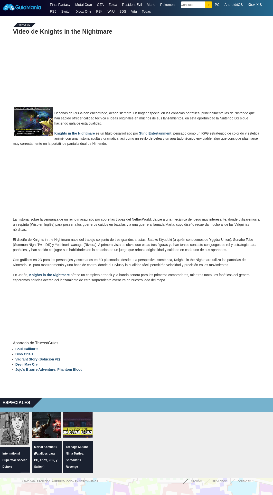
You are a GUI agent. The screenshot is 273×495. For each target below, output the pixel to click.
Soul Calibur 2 (26, 349)
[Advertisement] (136, 70)
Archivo (196, 481)
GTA (100, 5)
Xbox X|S (255, 5)
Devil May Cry (26, 364)
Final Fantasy (60, 5)
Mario (151, 5)
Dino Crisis (24, 354)
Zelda (113, 5)
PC (217, 5)
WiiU (111, 11)
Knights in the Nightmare (74, 133)
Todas (146, 11)
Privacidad (219, 481)
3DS (123, 11)
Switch (66, 11)
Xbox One (83, 11)
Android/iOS (233, 5)
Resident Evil (132, 5)
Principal (24, 25)
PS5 (53, 11)
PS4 (99, 11)
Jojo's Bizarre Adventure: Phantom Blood (49, 369)
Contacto (244, 481)
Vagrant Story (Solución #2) (37, 359)
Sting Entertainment (155, 133)
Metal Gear (83, 5)
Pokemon (167, 5)
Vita (134, 11)
